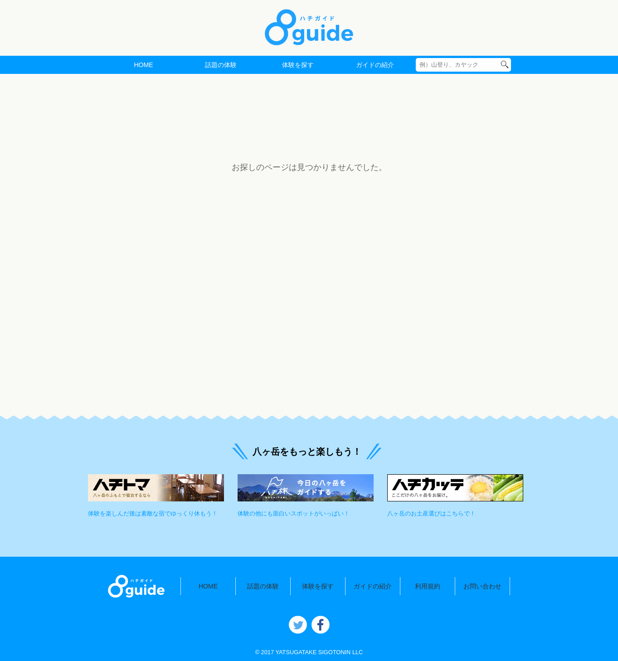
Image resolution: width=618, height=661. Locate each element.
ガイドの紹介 (375, 64)
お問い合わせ (482, 586)
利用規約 (427, 586)
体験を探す (298, 64)
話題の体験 (221, 64)
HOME (143, 64)
